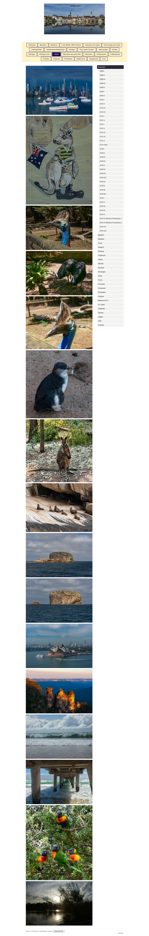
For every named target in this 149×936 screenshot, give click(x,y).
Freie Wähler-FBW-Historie (71, 45)
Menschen (88, 54)
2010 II (102, 104)
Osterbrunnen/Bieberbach (55, 50)
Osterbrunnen (101, 54)
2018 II (102, 153)
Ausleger (72, 50)
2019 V (102, 214)
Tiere (104, 59)
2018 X (102, 186)
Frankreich (101, 255)
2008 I (102, 71)
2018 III (102, 157)
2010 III (102, 108)
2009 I (102, 92)
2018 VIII (103, 178)
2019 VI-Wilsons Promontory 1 (111, 219)
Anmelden (120, 933)
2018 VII (103, 173)
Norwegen (101, 272)
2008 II (102, 75)
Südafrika (101, 309)
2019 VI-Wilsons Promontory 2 (111, 223)
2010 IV (102, 112)
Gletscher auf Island (92, 45)
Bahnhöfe (54, 45)
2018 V (102, 165)
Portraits (46, 59)
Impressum (28, 931)
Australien (101, 67)
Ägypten (101, 235)
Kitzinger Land (44, 54)
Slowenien (102, 288)
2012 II (102, 120)
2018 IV (102, 161)
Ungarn (100, 317)
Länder (56, 54)
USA (99, 321)
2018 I (102, 149)
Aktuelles (43, 45)
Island (100, 259)
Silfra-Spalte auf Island (112, 45)
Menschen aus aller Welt (72, 54)
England (101, 247)
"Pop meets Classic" (86, 50)
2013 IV (102, 137)
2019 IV (102, 210)
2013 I (102, 124)
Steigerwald (93, 59)
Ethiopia (101, 251)
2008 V (102, 87)
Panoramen (68, 59)
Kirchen (114, 50)
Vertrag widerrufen (58, 931)
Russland (101, 284)
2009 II (102, 96)
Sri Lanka (101, 305)
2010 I (102, 100)
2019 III (102, 206)
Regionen (56, 59)
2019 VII (103, 227)
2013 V (102, 141)
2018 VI (102, 169)
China (100, 243)
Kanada (100, 264)
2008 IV (102, 83)
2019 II (102, 202)
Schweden (102, 292)
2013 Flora (103, 145)
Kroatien (101, 268)
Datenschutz (35, 931)
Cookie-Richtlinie (43, 931)
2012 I (102, 116)
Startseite (31, 45)
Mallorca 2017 (103, 300)
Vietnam (101, 325)
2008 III (102, 79)
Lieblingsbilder (36, 50)
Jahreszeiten (103, 50)
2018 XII (103, 194)
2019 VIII (103, 231)
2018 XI (102, 190)
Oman (100, 276)
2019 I (102, 198)
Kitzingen (31, 54)
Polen (100, 280)
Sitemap (50, 931)
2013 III (102, 133)
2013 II (102, 128)
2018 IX (102, 182)
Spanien (101, 296)
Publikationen (115, 54)
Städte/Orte (81, 59)
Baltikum (101, 239)
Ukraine (100, 313)
